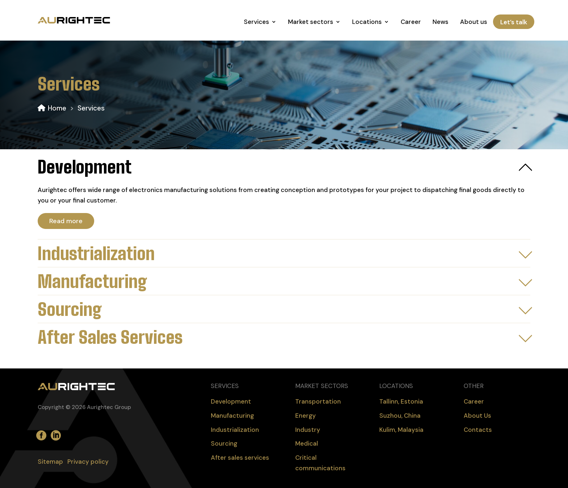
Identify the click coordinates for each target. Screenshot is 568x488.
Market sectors (310, 22)
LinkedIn (54, 431)
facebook (40, 431)
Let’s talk (513, 21)
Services (256, 22)
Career (411, 22)
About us (473, 22)
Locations (367, 22)
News (440, 22)
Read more (66, 221)
